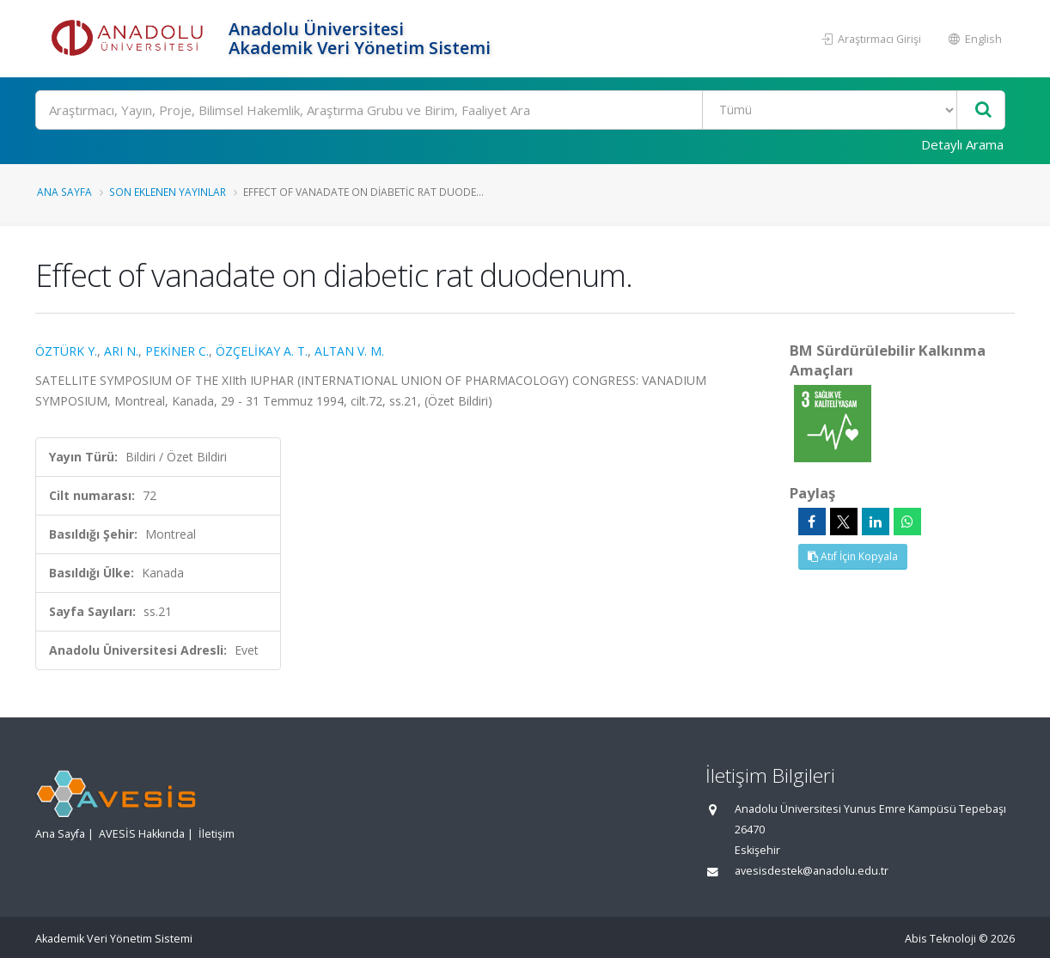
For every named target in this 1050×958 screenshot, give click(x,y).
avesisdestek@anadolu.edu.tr (811, 870)
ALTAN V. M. (349, 351)
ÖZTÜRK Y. (66, 351)
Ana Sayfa (64, 191)
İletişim (216, 834)
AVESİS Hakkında (142, 834)
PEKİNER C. (177, 351)
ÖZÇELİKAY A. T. (262, 351)
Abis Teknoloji (940, 938)
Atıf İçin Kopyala (853, 556)
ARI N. (121, 351)
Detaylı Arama (962, 144)
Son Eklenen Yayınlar (167, 191)
